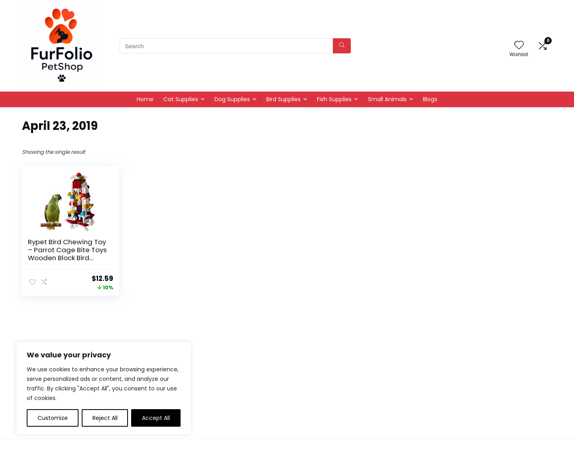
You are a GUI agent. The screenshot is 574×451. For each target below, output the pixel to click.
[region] (103, 388)
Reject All (105, 418)
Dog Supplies (232, 99)
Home (145, 99)
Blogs (430, 99)
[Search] (342, 45)
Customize (52, 418)
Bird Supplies (283, 99)
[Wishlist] (519, 45)
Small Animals (387, 99)
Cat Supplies (180, 99)
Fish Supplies (334, 99)
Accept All (156, 418)
